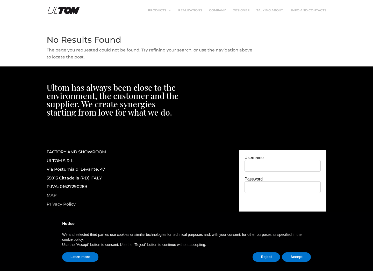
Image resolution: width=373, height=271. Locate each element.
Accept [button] (296, 257)
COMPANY (217, 10)
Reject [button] (266, 257)
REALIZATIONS (190, 10)
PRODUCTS (157, 10)
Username (254, 157)
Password (254, 179)
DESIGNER (241, 10)
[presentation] (282, 207)
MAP (52, 195)
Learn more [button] (80, 257)
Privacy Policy (61, 204)
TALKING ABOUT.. (270, 10)
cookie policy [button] (72, 239)
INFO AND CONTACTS (308, 10)
